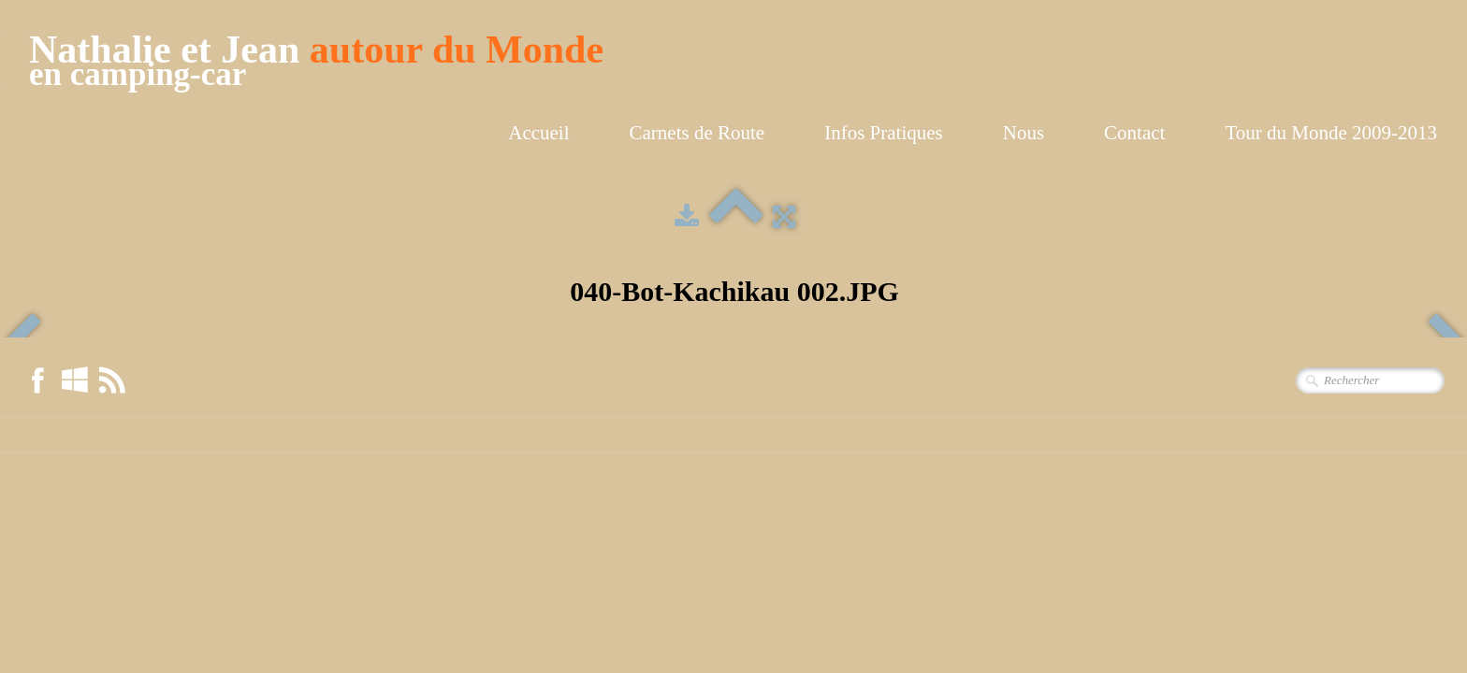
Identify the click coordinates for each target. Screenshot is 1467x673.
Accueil (538, 133)
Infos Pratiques (883, 133)
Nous (1023, 133)
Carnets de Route (697, 133)
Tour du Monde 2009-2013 (1331, 133)
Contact (1134, 133)
